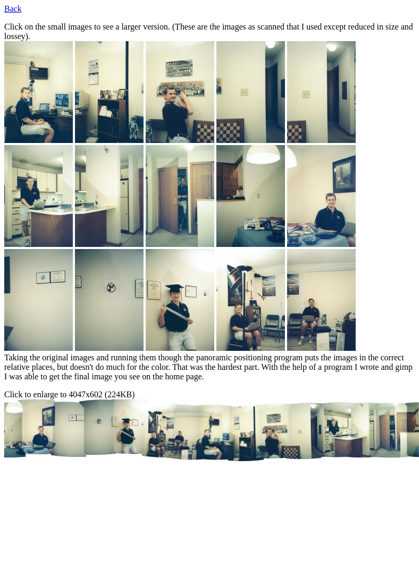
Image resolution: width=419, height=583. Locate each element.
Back (13, 8)
